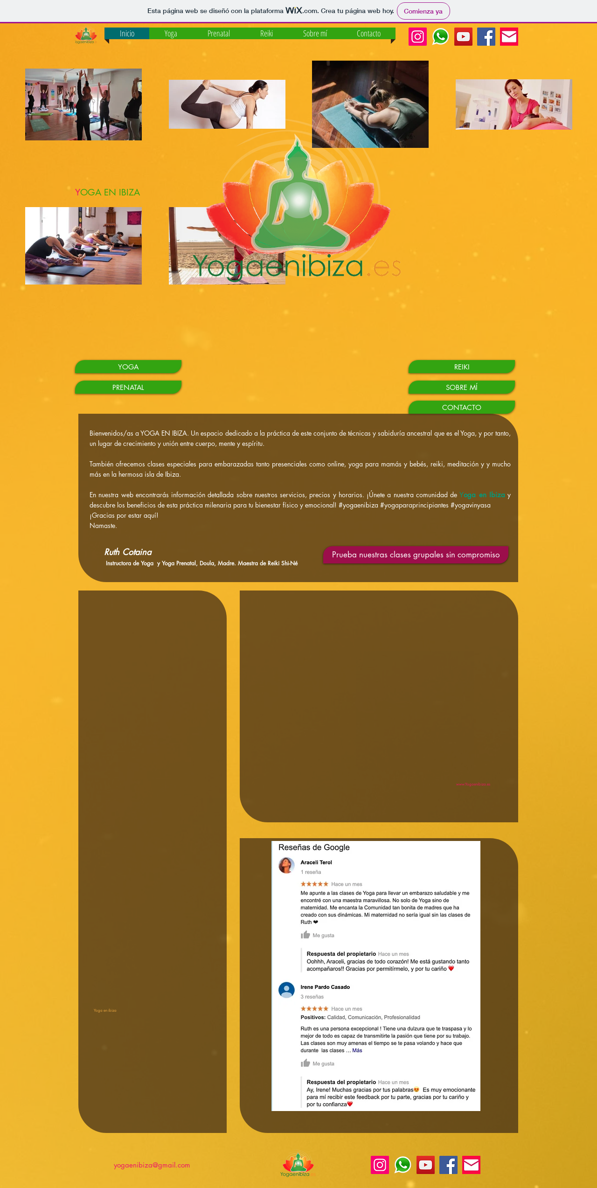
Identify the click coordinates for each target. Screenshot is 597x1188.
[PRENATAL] (128, 387)
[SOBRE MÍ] (462, 387)
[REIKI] (462, 366)
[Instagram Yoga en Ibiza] (418, 37)
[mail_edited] (509, 37)
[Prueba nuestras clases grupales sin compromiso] (415, 554)
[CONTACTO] (462, 407)
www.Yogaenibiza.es (473, 784)
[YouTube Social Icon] (463, 37)
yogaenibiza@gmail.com (152, 1164)
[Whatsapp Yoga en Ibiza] (440, 37)
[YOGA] (128, 366)
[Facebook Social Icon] (486, 37)
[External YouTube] (375, 699)
